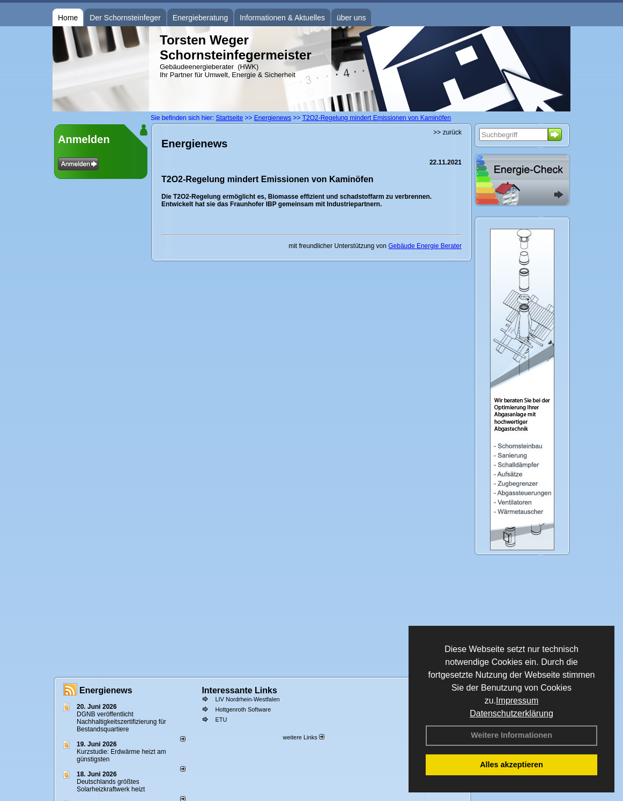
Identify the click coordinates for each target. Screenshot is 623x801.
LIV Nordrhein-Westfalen (247, 699)
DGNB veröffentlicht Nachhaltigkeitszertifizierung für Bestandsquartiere (121, 721)
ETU (221, 719)
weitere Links (303, 737)
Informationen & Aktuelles (282, 17)
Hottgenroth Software (243, 709)
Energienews (105, 690)
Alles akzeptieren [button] (511, 764)
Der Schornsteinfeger (125, 17)
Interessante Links (239, 690)
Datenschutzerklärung (511, 713)
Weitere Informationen (511, 735)
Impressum (517, 700)
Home (68, 17)
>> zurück (447, 132)
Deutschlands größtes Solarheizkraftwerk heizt (111, 785)
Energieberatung (200, 17)
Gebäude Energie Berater (425, 246)
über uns (351, 17)
